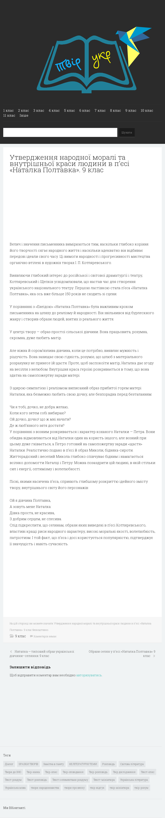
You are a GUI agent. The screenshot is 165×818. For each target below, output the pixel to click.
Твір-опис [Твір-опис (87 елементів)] (51, 772)
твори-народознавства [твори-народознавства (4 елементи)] (45, 787)
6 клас (84, 110)
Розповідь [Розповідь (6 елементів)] (108, 764)
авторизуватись (89, 675)
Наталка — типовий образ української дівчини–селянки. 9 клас (42, 653)
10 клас (147, 110)
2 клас (23, 110)
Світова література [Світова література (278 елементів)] (132, 764)
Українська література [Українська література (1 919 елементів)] (134, 779)
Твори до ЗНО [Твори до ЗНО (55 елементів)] (13, 772)
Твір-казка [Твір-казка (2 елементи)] (33, 772)
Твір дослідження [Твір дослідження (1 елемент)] (124, 772)
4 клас (54, 110)
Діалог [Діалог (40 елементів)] (9, 764)
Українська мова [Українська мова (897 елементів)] (15, 787)
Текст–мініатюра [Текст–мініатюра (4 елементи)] (104, 779)
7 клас (100, 110)
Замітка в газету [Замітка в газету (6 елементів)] (53, 764)
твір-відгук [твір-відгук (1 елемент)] (97, 787)
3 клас (38, 110)
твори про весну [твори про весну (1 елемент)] (74, 787)
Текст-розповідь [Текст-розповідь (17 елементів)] (37, 779)
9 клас (130, 110)
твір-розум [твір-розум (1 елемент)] (141, 787)
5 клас (69, 110)
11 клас (9, 115)
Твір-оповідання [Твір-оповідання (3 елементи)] (73, 772)
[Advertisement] (82, 207)
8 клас (115, 110)
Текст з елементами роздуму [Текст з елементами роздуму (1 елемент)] (70, 779)
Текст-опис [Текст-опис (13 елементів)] (147, 772)
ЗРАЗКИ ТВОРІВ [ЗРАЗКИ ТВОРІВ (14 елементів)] (28, 764)
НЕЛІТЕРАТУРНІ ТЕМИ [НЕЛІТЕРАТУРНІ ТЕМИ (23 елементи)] (83, 764)
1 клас (8, 110)
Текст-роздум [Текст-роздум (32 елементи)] (13, 779)
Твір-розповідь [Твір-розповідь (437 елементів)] (98, 772)
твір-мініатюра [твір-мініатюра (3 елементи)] (119, 787)
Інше (24, 115)
